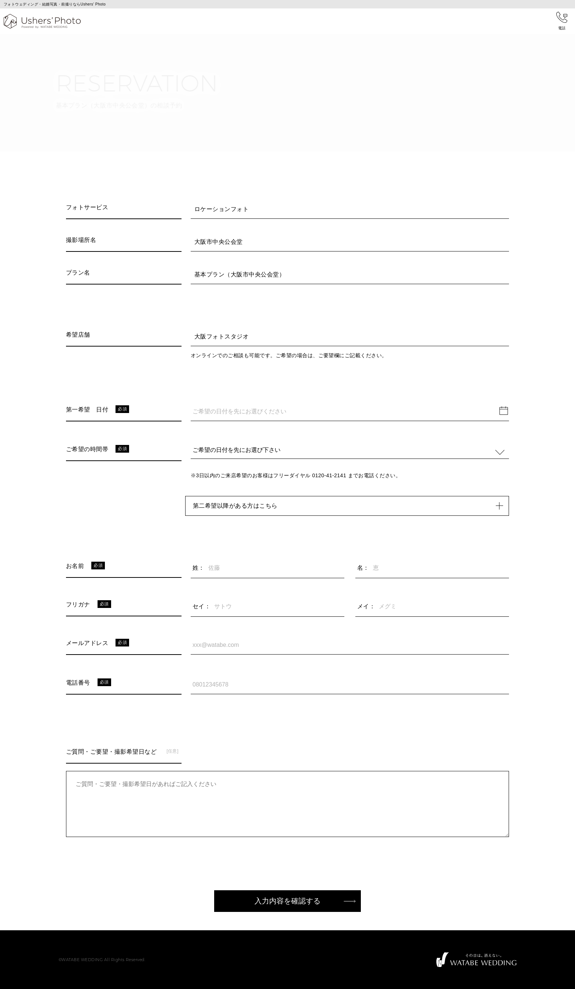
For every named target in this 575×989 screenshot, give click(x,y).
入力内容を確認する (287, 901)
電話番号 (78, 683)
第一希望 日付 (87, 409)
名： (363, 568)
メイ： (366, 606)
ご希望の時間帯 (87, 449)
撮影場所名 (81, 240)
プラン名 (78, 272)
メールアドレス (87, 643)
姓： (199, 568)
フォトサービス (87, 207)
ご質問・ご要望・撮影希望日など (111, 752)
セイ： (201, 606)
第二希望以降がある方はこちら (351, 506)
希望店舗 (78, 335)
